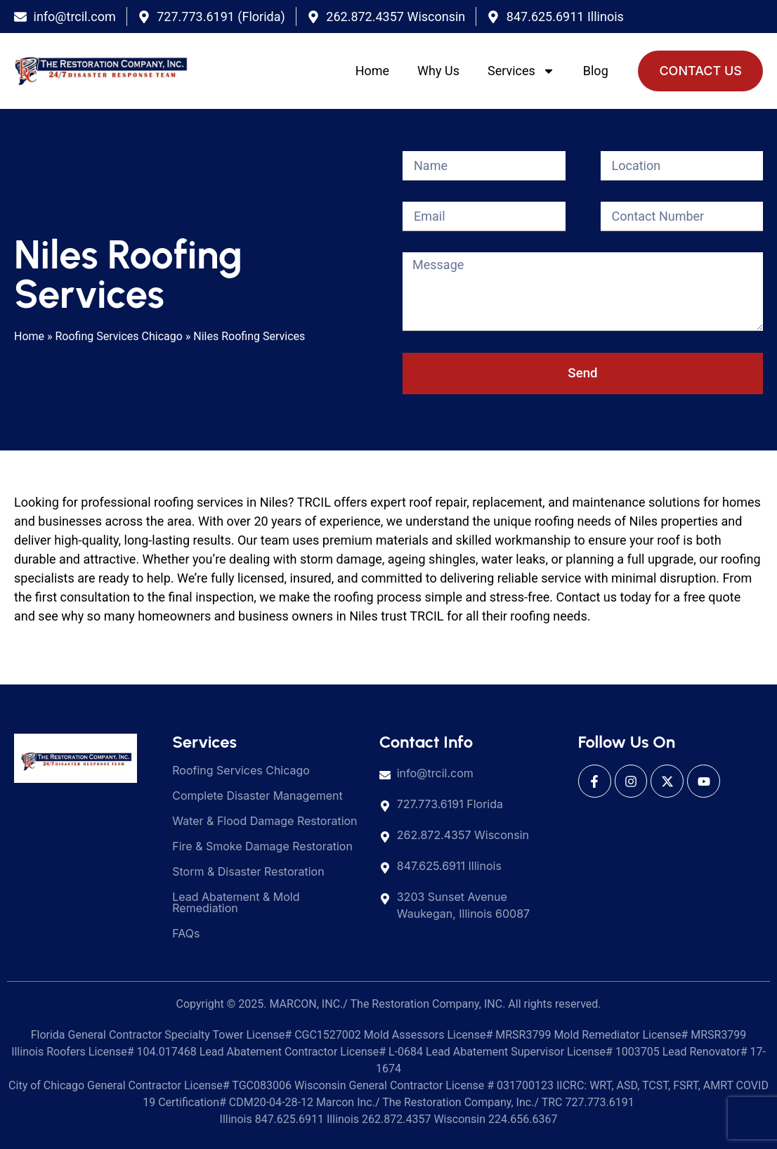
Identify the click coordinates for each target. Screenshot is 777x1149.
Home (372, 70)
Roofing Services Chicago (119, 336)
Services (521, 71)
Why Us (438, 70)
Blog (595, 70)
